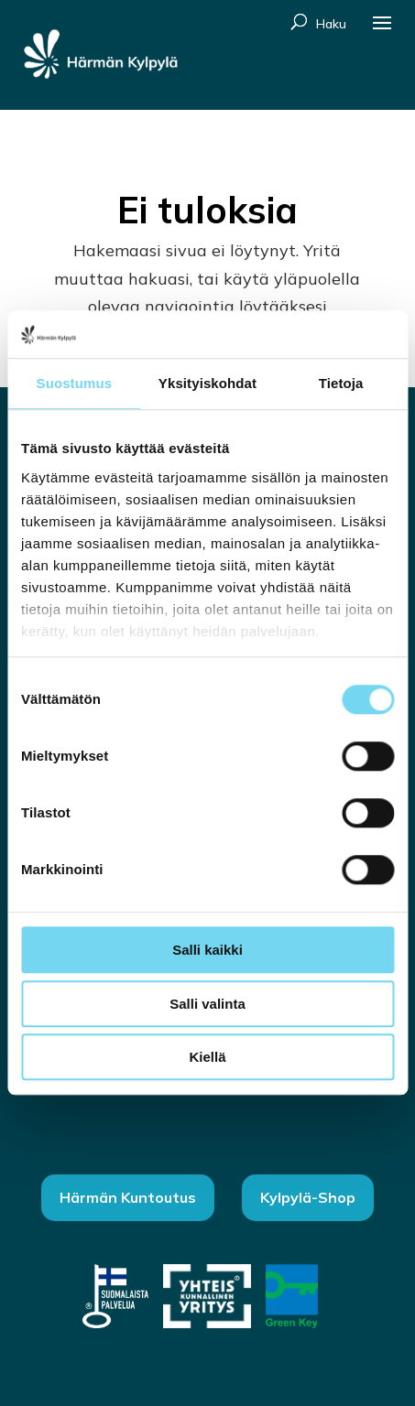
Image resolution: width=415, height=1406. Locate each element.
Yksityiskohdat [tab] (207, 384)
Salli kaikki (207, 950)
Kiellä (207, 1057)
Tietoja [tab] (341, 384)
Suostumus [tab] (75, 384)
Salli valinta (207, 1003)
